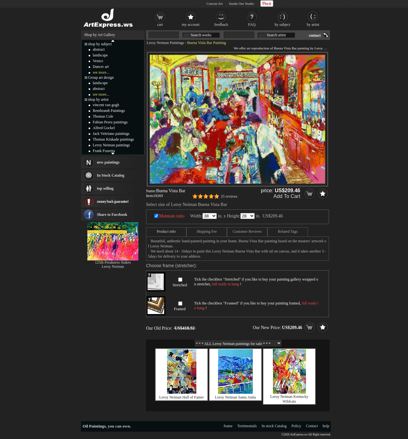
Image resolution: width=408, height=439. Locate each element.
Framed (180, 309)
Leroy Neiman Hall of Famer (181, 397)
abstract (99, 49)
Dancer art (101, 66)
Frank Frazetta (104, 151)
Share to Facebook (112, 214)
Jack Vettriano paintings (111, 133)
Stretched (179, 285)
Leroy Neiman (113, 266)
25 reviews (229, 196)
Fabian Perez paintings (110, 122)
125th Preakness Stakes (113, 262)
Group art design (101, 77)
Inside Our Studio (241, 3)
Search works (201, 35)
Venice (98, 61)
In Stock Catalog (110, 175)
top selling (105, 188)
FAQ (251, 24)
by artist (313, 24)
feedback (221, 24)
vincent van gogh (106, 105)
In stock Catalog (274, 426)
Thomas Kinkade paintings (113, 139)
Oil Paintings (94, 426)
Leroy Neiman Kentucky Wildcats (289, 399)
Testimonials (247, 426)
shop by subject (100, 44)
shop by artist (98, 99)
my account (191, 24)
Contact (312, 426)
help (326, 426)
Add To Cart (286, 196)
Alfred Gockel (104, 128)
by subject (282, 24)
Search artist (276, 35)
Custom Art (215, 3)
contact (315, 35)
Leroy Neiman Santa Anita (235, 397)
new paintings (108, 162)
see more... (101, 72)
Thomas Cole (103, 116)
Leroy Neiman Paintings (165, 42)
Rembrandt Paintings (109, 110)
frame (228, 426)
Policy (296, 426)
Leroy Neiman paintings (111, 145)
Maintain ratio (172, 216)
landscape (100, 55)
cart (160, 24)
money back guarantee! (112, 201)
